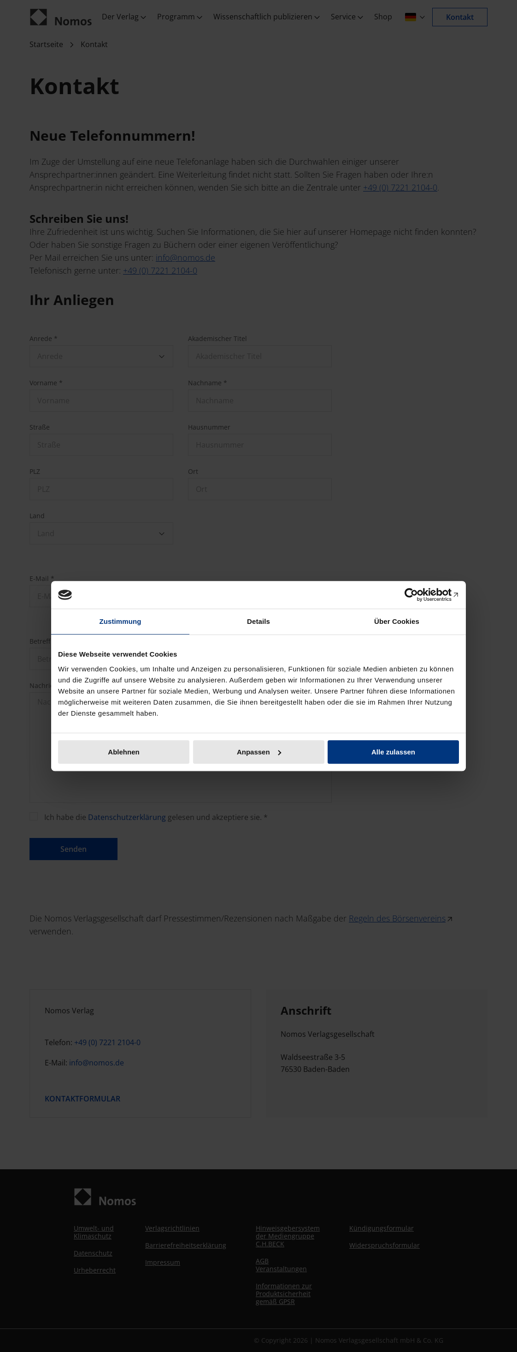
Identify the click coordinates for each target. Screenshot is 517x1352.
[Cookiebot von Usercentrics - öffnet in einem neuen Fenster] (418, 595)
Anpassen (259, 752)
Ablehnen (123, 752)
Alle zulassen (393, 752)
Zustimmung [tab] (120, 621)
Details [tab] (258, 621)
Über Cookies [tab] (396, 621)
